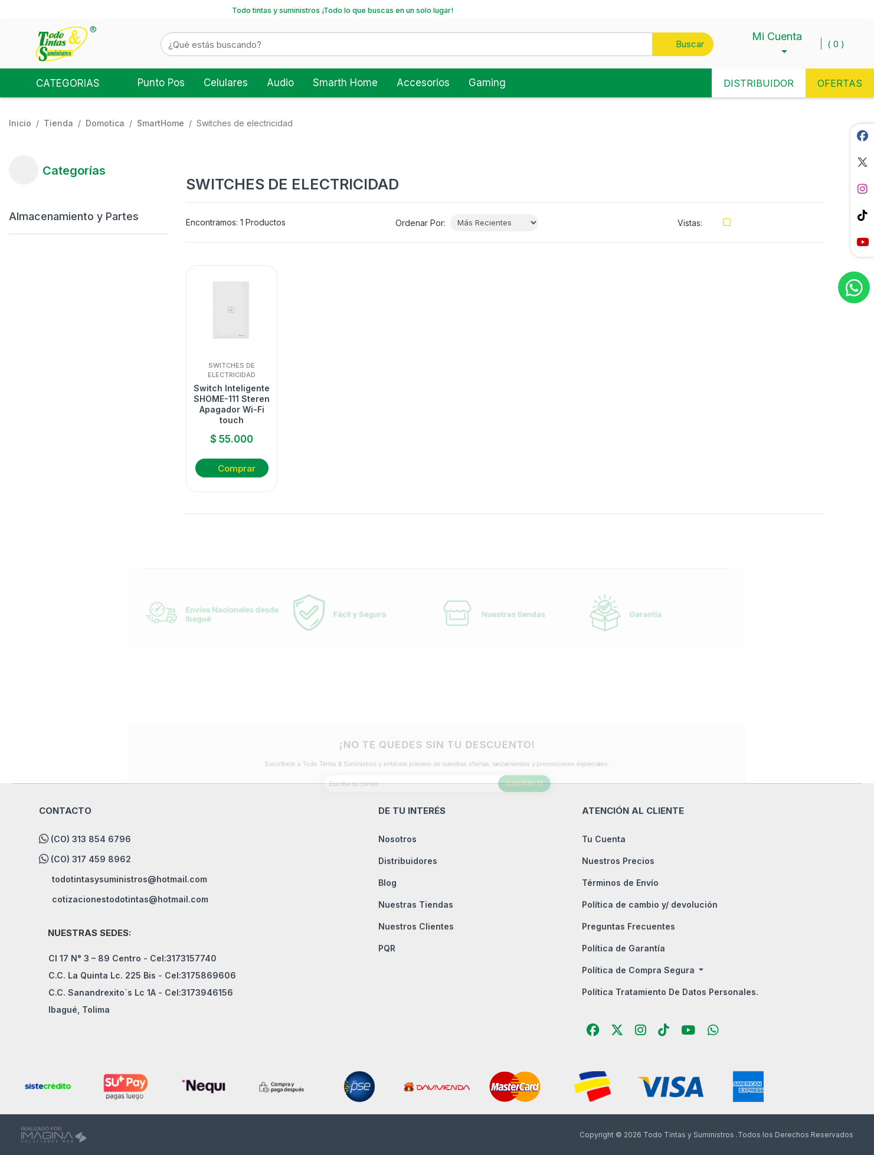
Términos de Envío (620, 883)
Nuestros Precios (618, 861)
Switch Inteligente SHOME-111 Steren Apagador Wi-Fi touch (232, 404)
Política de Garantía (623, 948)
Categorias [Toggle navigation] (58, 82)
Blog (387, 883)
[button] (437, 44)
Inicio (20, 123)
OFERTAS (839, 83)
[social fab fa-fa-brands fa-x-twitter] (862, 162)
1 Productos (263, 222)
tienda (58, 123)
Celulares (226, 83)
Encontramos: (212, 222)
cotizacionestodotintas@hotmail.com (130, 899)
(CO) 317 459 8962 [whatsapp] (91, 859)
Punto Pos (161, 83)
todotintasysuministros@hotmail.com (129, 879)
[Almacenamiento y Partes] (79, 216)
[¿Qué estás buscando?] (407, 44)
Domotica (105, 123)
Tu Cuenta (604, 839)
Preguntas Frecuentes (628, 926)
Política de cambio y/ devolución (650, 904)
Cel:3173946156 (199, 992)
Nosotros (397, 839)
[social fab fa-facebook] (862, 136)
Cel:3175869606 (200, 975)
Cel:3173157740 (183, 958)
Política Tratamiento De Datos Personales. (670, 992)
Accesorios (423, 83)
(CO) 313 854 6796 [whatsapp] (91, 839)
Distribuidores (407, 861)
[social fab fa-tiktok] (862, 215)
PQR (386, 948)
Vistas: (689, 223)
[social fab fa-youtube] (862, 242)
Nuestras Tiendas (415, 904)
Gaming (487, 83)
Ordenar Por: (420, 223)
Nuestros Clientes (416, 926)
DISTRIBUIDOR (759, 83)
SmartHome (160, 123)
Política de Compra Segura (639, 970)
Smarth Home (345, 83)
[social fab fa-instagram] (862, 189)
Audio (280, 83)
